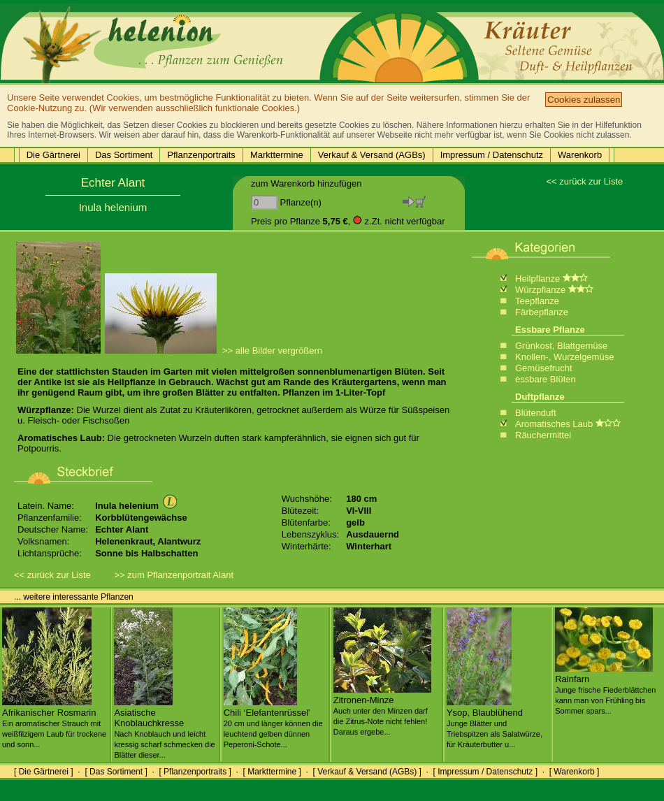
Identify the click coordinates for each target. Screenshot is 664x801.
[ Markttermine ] (272, 772)
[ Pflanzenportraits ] (195, 772)
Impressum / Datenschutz (491, 155)
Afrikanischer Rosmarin (54, 723)
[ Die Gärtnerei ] (43, 772)
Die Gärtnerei (53, 155)
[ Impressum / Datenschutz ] (485, 772)
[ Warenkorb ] (574, 772)
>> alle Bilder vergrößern (272, 350)
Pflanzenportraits (201, 155)
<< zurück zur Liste (584, 181)
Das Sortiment (123, 155)
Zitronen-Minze (382, 710)
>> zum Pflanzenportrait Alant (173, 575)
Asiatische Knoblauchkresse (164, 728)
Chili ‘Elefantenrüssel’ (273, 723)
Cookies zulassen (583, 99)
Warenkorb (580, 155)
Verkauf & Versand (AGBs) (372, 155)
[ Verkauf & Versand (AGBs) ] (367, 772)
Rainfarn (605, 689)
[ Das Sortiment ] (116, 772)
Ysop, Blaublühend (494, 723)
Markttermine (276, 155)
